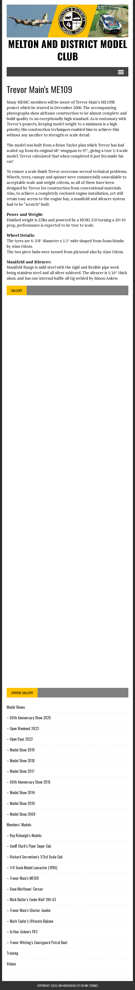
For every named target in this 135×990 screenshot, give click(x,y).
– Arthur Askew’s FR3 (22, 931)
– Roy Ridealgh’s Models (24, 835)
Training (12, 953)
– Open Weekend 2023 (23, 728)
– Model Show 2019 (21, 750)
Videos (11, 964)
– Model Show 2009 (21, 814)
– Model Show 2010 (21, 803)
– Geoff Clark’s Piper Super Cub (29, 846)
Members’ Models (19, 824)
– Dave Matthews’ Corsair (25, 889)
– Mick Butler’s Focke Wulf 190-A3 (31, 899)
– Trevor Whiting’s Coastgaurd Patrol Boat (37, 942)
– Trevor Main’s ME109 (23, 878)
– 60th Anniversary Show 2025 (29, 717)
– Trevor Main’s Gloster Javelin (28, 910)
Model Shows (16, 707)
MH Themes (91, 985)
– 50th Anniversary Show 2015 (28, 782)
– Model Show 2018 (21, 760)
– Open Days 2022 (20, 739)
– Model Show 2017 (20, 771)
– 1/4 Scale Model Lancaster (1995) (32, 867)
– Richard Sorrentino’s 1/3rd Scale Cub (34, 857)
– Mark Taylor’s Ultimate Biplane (30, 921)
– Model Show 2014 (21, 792)
